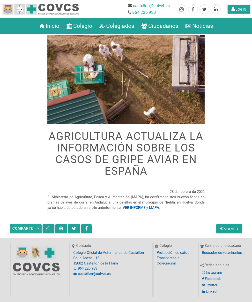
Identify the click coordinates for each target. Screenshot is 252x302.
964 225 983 (144, 12)
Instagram (212, 273)
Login (238, 9)
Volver (229, 228)
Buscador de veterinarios (222, 253)
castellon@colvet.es (151, 5)
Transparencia (168, 258)
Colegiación (166, 263)
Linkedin (210, 291)
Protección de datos (173, 253)
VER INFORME (134, 208)
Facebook (211, 279)
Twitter (209, 285)
